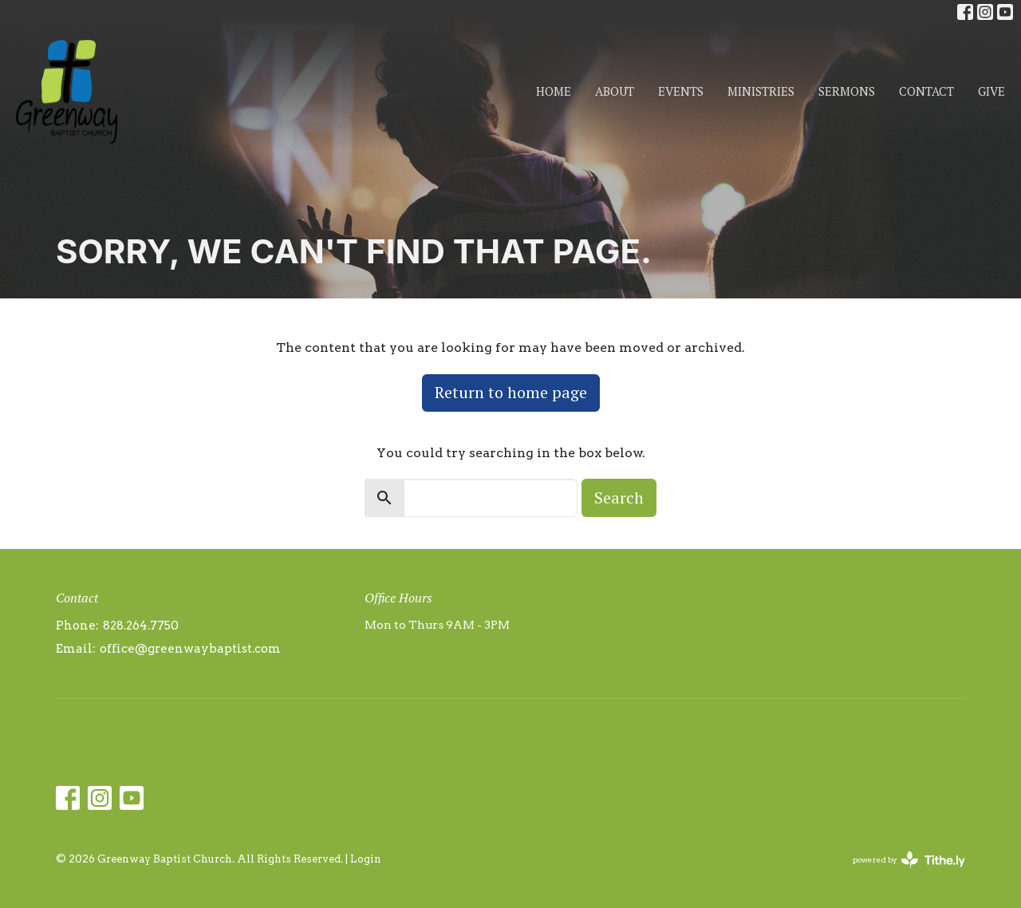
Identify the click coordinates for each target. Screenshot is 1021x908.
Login (365, 859)
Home (553, 91)
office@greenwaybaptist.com (190, 649)
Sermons (846, 91)
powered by (909, 859)
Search (619, 497)
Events (681, 91)
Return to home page (511, 392)
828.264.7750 (141, 625)
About (614, 91)
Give (991, 91)
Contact (926, 91)
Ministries (760, 91)
